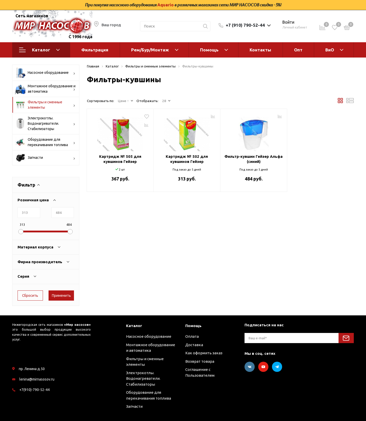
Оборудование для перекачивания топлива (45, 142)
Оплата (192, 336)
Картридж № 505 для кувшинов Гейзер (120, 159)
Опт (298, 49)
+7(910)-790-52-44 (34, 390)
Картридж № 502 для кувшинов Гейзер (187, 159)
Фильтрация (94, 49)
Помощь (209, 49)
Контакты (260, 49)
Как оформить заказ (203, 353)
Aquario (165, 5)
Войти (288, 22)
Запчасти (45, 158)
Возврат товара (199, 361)
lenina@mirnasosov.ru (36, 379)
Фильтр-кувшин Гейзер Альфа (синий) (253, 159)
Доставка (194, 345)
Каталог (39, 49)
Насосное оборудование (45, 72)
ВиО (329, 49)
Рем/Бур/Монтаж (150, 49)
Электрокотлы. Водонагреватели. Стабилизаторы (45, 123)
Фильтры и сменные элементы (45, 105)
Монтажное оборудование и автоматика (45, 88)
